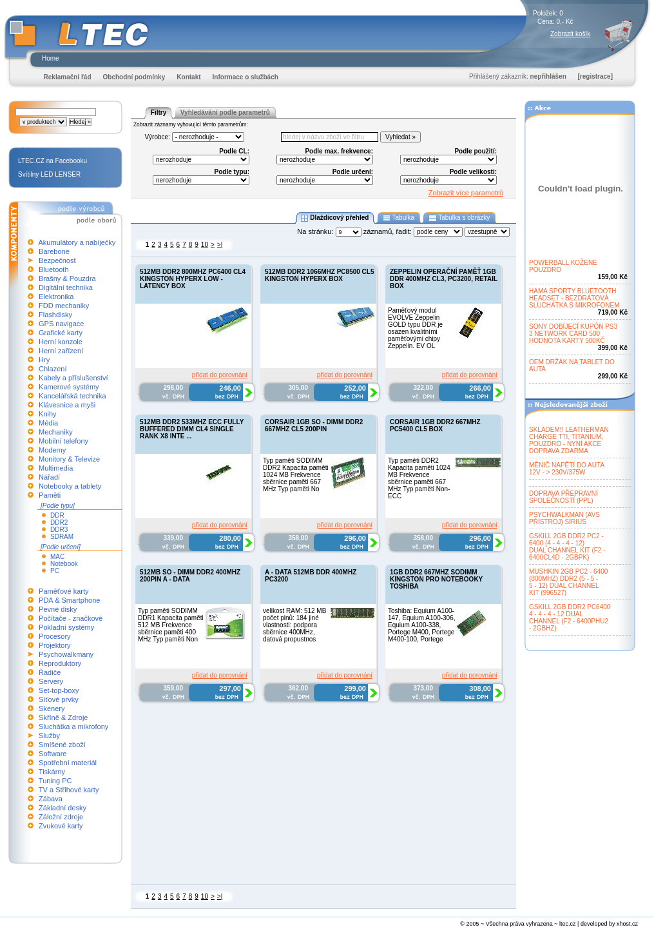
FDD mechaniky (64, 305)
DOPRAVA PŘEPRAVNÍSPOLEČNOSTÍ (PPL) (563, 497)
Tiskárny (52, 772)
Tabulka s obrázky (459, 218)
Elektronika (56, 296)
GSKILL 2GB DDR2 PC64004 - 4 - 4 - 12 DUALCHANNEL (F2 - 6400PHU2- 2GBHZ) (569, 617)
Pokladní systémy (66, 627)
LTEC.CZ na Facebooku (52, 160)
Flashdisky (55, 314)
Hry (44, 360)
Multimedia (56, 468)
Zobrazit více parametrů (465, 193)
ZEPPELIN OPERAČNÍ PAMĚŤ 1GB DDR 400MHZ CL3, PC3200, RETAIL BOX (443, 278)
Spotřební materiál (68, 762)
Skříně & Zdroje (63, 717)
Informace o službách (245, 77)
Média (48, 423)
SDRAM (61, 536)
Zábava (51, 799)
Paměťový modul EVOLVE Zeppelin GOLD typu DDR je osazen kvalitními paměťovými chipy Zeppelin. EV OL (415, 328)
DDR (57, 515)
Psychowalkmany (66, 654)
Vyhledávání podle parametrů (225, 112)
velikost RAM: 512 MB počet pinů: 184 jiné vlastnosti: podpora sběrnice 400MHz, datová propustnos (294, 625)
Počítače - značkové (70, 618)
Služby (49, 735)
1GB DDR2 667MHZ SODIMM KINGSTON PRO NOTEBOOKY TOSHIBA (436, 579)
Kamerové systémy (69, 387)
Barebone (54, 251)
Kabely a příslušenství (73, 378)
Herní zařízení (61, 351)
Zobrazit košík (570, 33)
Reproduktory (60, 663)
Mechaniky (56, 432)
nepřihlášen (548, 76)
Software (52, 753)
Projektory (55, 645)
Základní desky (62, 808)
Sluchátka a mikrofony (73, 726)
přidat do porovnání (219, 374)
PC (54, 570)
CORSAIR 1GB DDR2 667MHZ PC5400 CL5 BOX (435, 425)
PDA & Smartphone (69, 600)
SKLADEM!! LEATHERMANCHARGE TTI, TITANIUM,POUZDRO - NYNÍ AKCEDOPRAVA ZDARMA (569, 440)
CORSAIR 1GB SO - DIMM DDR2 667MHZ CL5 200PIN (314, 425)
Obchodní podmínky (134, 77)
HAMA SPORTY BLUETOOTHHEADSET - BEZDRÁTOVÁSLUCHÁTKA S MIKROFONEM (574, 298)
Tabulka (398, 218)
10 (204, 244)
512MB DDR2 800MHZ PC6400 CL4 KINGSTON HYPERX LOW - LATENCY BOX (192, 278)
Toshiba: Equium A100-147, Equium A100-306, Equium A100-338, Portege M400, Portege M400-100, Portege (422, 625)
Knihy (48, 414)
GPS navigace (61, 323)
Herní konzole (60, 342)
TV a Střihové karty (69, 790)
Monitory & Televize (69, 459)
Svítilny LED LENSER (49, 174)
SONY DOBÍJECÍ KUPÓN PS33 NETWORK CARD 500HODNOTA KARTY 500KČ (573, 333)
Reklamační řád (67, 77)
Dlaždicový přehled (335, 218)
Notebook (64, 563)
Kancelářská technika (72, 396)
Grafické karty (60, 333)
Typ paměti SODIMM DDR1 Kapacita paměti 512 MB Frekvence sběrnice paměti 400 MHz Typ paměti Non (171, 625)
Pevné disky (58, 609)
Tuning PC (55, 781)
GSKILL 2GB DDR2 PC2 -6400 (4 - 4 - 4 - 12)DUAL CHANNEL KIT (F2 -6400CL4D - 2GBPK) (567, 546)
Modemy (52, 450)
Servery (51, 681)
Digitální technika (66, 287)
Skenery (51, 708)
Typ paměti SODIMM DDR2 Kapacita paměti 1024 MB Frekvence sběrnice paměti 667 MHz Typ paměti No (296, 475)
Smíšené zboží (62, 744)
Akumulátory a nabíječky (76, 242)
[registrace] (595, 76)
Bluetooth (53, 269)
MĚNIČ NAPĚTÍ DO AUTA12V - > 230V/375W (566, 469)
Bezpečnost (57, 260)
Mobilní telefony (63, 441)
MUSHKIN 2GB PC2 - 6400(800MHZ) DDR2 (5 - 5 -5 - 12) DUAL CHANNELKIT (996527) (568, 582)
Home (50, 58)
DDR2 (59, 522)
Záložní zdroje (61, 817)
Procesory (55, 636)
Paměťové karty (64, 591)
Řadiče (50, 672)
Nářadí (49, 477)
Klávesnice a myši (67, 405)
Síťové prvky (59, 699)
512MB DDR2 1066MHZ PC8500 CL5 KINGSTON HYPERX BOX (319, 275)
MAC (57, 556)
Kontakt (188, 77)
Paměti (50, 495)
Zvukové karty (60, 826)
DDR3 (59, 529)
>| (219, 244)
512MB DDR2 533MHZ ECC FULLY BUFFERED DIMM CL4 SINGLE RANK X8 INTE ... (192, 429)
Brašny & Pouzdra (67, 278)
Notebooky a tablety (70, 486)
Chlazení (52, 369)
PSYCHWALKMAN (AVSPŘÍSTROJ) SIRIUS (564, 518)
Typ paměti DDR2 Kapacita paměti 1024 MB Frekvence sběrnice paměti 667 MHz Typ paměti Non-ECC (419, 478)
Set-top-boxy (59, 690)
